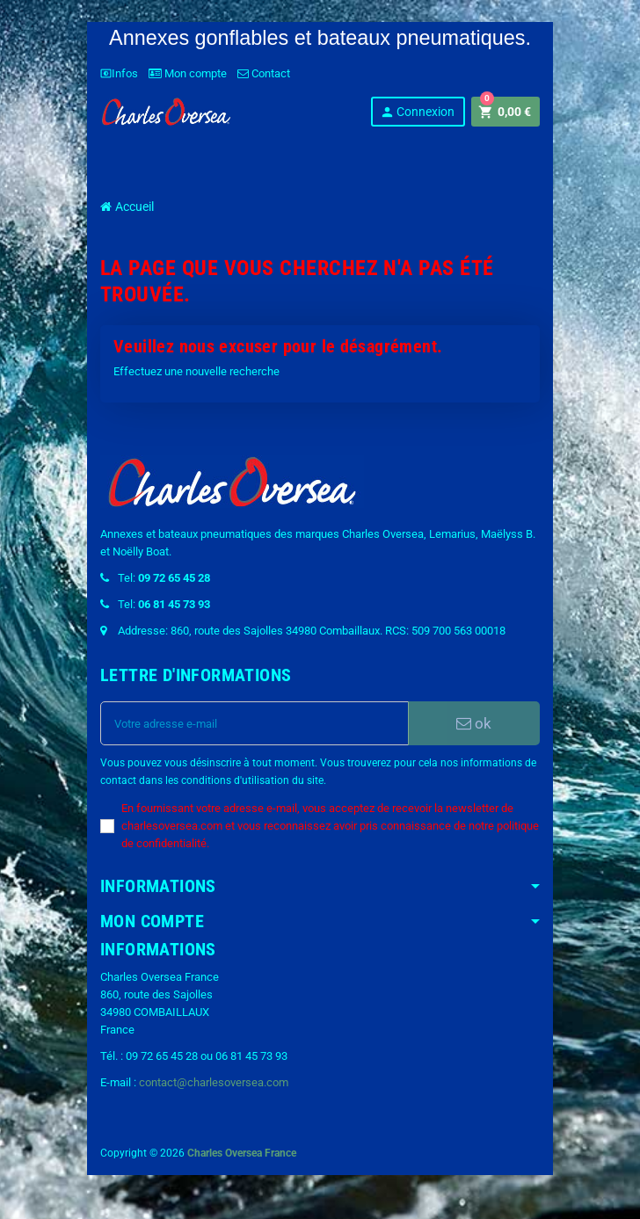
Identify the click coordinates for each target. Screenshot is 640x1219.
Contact (263, 73)
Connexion (417, 112)
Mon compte (188, 73)
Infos (119, 73)
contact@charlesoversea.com (213, 1082)
